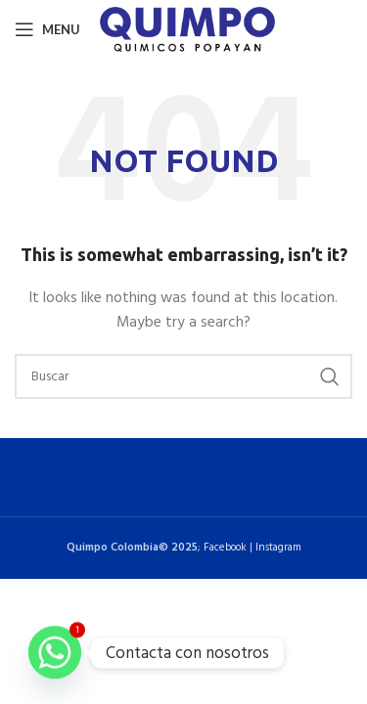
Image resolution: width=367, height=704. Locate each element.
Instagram (278, 547)
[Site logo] (187, 30)
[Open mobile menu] (47, 29)
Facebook (225, 547)
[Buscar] (183, 376)
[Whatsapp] (54, 653)
